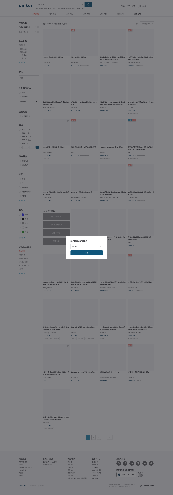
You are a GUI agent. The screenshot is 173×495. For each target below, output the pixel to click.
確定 (86, 253)
